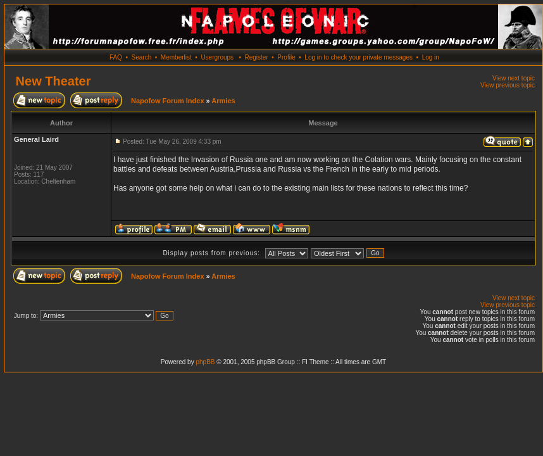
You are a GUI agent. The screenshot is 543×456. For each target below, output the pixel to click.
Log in (430, 57)
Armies (223, 100)
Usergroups (217, 57)
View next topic (513, 78)
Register (256, 57)
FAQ (115, 57)
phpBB (205, 361)
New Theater (53, 81)
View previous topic (507, 85)
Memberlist (176, 57)
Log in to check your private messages (358, 57)
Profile (286, 57)
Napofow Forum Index (167, 100)
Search (142, 57)
